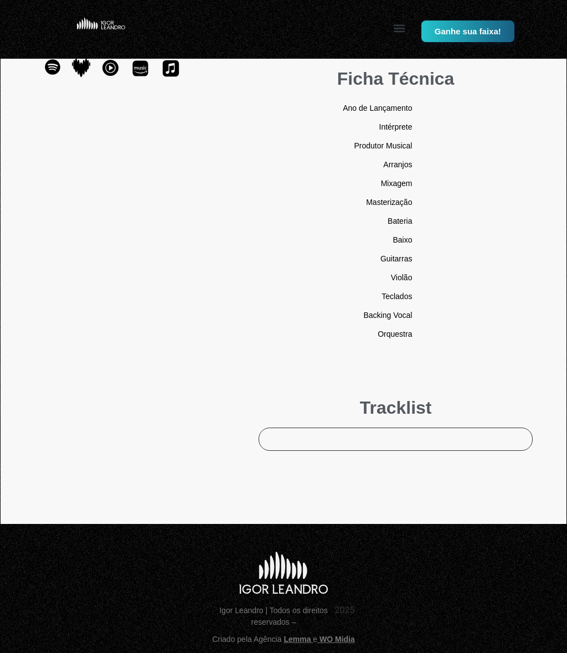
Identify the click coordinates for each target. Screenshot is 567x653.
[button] (399, 28)
